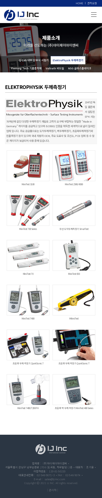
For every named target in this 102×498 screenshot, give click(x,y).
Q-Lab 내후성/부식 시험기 (34, 60)
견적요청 (92, 3)
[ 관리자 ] (52, 490)
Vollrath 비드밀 (55, 68)
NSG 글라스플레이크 (79, 68)
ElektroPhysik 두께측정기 (68, 60)
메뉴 (94, 15)
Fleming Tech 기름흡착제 (26, 68)
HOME (79, 3)
